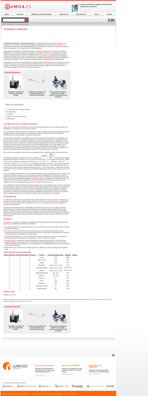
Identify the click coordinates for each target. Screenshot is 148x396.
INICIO (7, 14)
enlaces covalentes (59, 199)
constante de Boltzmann (37, 159)
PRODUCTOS (63, 14)
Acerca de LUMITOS (71, 365)
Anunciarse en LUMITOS (95, 366)
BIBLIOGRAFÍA (81, 14)
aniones (5, 204)
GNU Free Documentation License (99, 299)
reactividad (58, 46)
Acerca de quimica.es (44, 365)
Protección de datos (71, 393)
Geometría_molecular (26, 299)
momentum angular (38, 178)
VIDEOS (109, 14)
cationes (52, 203)
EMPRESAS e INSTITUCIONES (41, 14)
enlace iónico (37, 203)
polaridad (65, 46)
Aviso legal (35, 393)
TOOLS (96, 14)
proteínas (60, 247)
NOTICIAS (20, 14)
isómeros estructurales (14, 231)
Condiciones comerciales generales (52, 393)
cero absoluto (56, 51)
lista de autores (28, 301)
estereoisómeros (12, 240)
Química (12, 295)
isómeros (9, 222)
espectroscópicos (34, 185)
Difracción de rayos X (42, 54)
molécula (16, 45)
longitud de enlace (24, 65)
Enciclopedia (10, 24)
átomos (61, 43)
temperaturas (39, 51)
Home (3, 24)
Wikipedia (54, 299)
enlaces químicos (49, 62)
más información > (40, 376)
